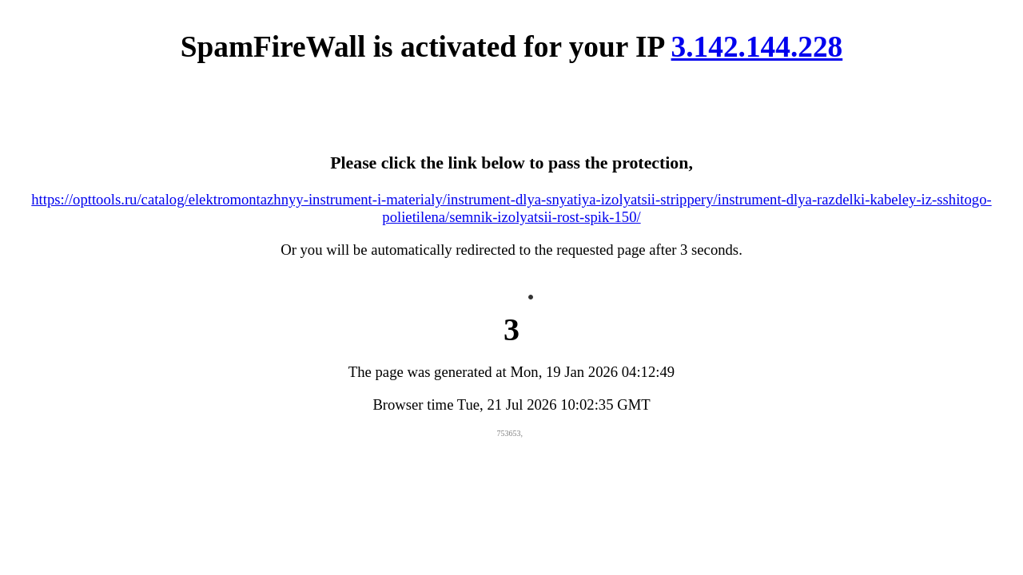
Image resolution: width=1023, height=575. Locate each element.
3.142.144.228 (757, 46)
